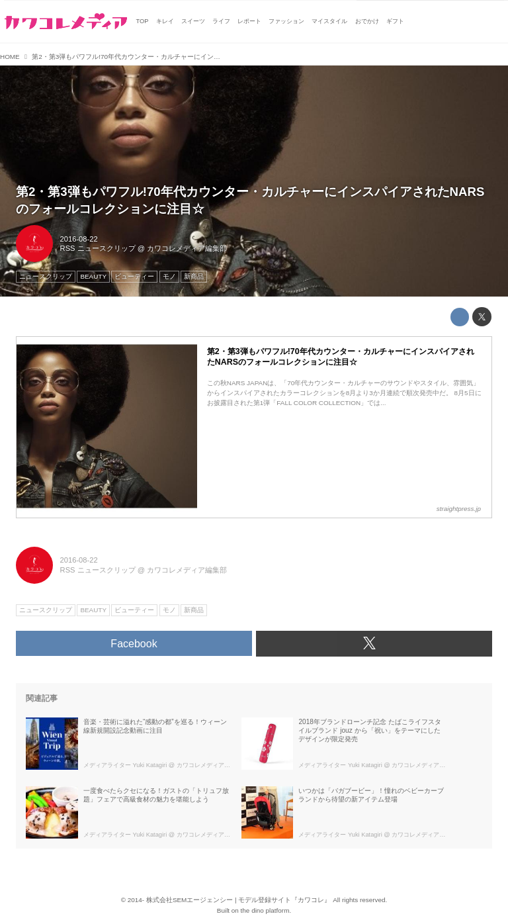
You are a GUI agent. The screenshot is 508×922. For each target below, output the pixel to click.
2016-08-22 (79, 239)
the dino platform (265, 910)
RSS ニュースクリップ (98, 248)
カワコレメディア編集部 (187, 248)
